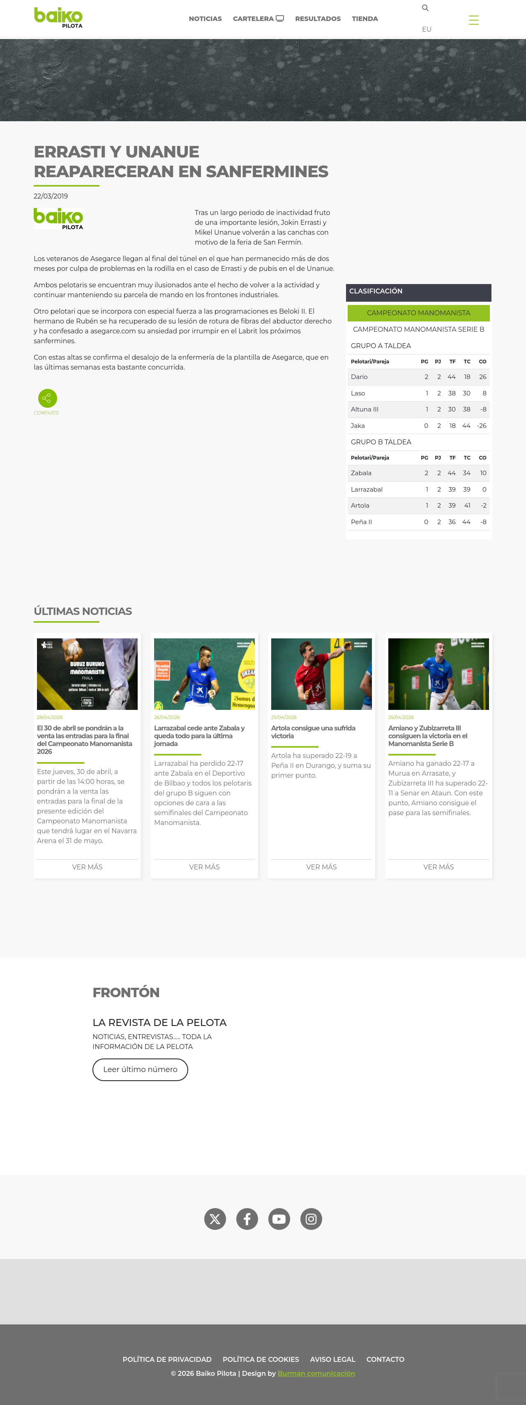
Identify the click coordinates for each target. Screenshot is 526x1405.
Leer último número (140, 1069)
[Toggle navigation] (474, 20)
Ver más (87, 867)
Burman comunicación (316, 1373)
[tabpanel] (419, 434)
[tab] (419, 313)
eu (426, 29)
